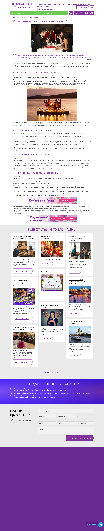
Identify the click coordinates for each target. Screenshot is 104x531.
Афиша (79, 495)
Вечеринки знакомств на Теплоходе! (77, 322)
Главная (13, 17)
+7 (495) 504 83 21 (45, 6)
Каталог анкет (16, 495)
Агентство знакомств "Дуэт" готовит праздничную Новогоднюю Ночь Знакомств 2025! (23, 280)
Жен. (79, 409)
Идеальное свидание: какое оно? (38, 17)
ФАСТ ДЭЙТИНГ (61, 195)
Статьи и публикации (22, 17)
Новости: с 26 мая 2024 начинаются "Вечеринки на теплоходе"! (78, 281)
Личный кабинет (92, 7)
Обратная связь (82, 7)
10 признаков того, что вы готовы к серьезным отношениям (77, 238)
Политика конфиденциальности (52, 525)
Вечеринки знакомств (43, 13)
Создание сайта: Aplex (52, 526)
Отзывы (89, 495)
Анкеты (64, 13)
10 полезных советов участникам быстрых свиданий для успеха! (24, 324)
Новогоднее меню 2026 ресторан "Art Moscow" (52, 237)
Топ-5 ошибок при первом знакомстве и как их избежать (23, 237)
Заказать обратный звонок (46, 9)
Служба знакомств (33, 495)
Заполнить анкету (52, 504)
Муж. (86, 409)
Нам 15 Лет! (44, 272)
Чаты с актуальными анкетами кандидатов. (51, 306)
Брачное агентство (19, 13)
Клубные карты (67, 495)
